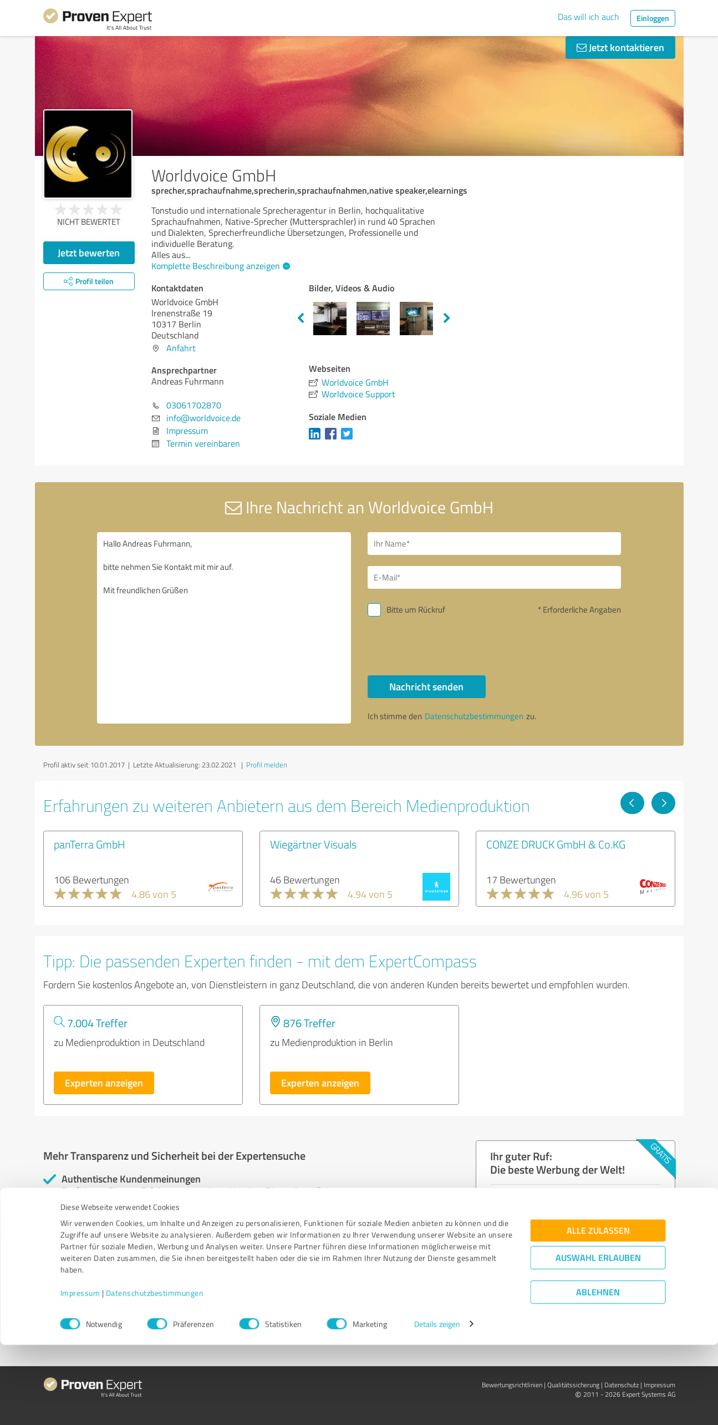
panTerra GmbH (89, 844)
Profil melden (266, 765)
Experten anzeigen (104, 1082)
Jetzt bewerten (89, 252)
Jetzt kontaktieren (620, 47)
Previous (300, 318)
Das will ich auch (588, 17)
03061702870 (193, 405)
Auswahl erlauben (598, 1337)
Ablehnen (598, 1372)
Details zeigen (437, 1404)
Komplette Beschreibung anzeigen (219, 266)
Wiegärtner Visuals (313, 844)
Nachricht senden (426, 686)
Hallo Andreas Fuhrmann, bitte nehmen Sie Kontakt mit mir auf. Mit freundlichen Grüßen (224, 628)
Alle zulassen (598, 1310)
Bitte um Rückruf (415, 609)
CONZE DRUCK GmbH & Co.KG (555, 844)
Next (446, 318)
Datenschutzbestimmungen (155, 1373)
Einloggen (652, 18)
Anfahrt (181, 348)
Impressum (80, 1373)
